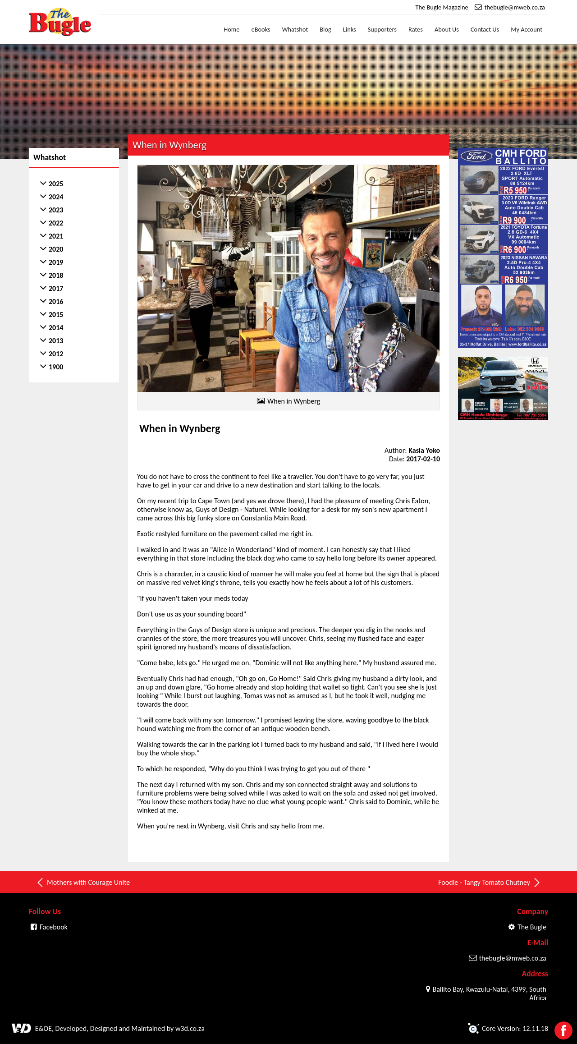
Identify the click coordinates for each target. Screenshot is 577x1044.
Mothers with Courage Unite (83, 882)
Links (349, 29)
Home (231, 29)
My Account (526, 29)
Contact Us (485, 29)
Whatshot (295, 29)
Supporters (382, 29)
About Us (447, 29)
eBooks (261, 29)
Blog (325, 29)
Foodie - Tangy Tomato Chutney (489, 882)
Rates (415, 29)
